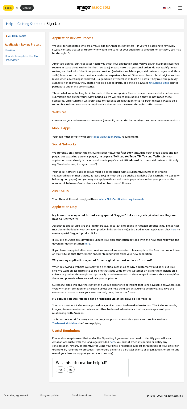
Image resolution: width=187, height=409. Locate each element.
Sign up (27, 7)
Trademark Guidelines (65, 323)
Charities (10, 50)
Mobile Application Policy (106, 136)
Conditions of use (82, 395)
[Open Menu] (179, 8)
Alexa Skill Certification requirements (121, 199)
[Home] (93, 8)
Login (8, 7)
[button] (169, 8)
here (174, 229)
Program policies (50, 395)
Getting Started (30, 24)
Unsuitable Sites (159, 82)
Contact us (110, 395)
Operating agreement (16, 395)
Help (9, 24)
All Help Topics (17, 35)
